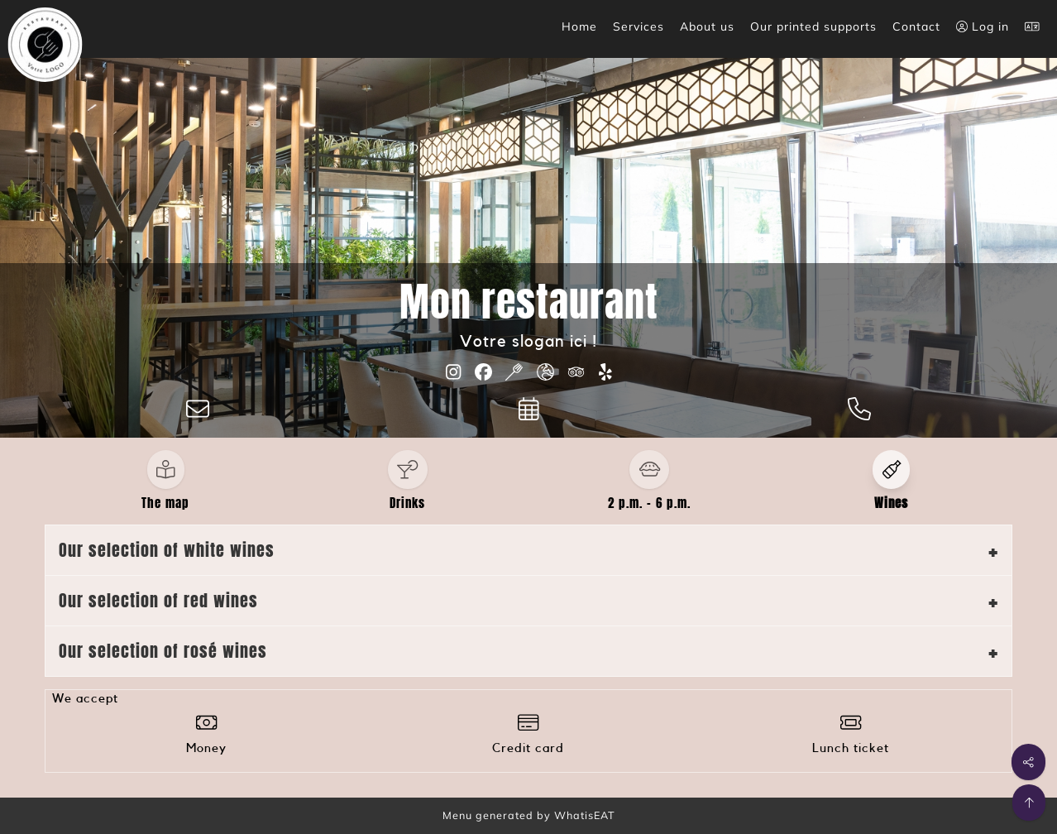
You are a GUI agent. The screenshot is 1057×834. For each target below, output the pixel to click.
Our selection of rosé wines (163, 651)
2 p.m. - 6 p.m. (649, 503)
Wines (891, 503)
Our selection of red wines (158, 600)
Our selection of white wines (167, 550)
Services (638, 26)
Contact (916, 26)
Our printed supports (813, 26)
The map (165, 503)
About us (707, 26)
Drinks (407, 503)
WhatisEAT (584, 815)
